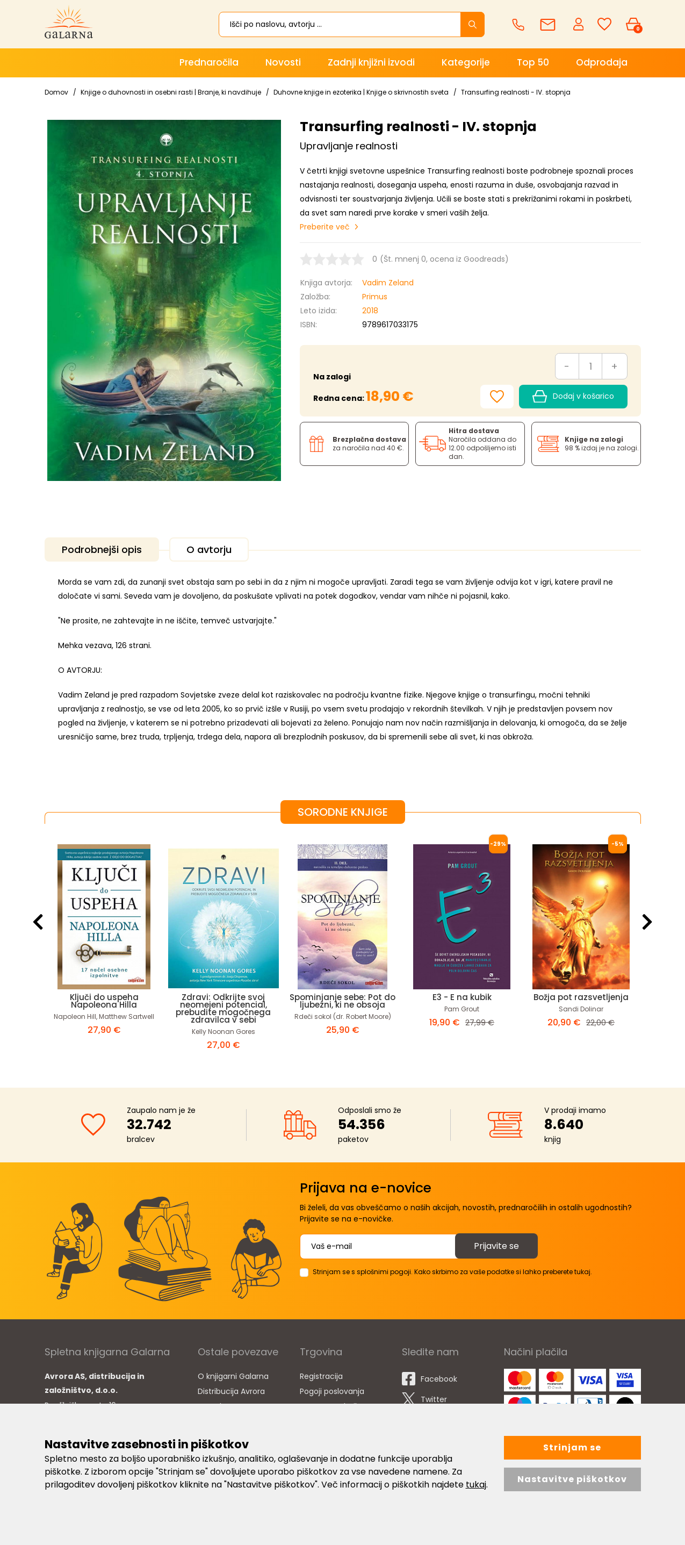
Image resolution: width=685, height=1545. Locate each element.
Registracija (321, 1376)
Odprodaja (602, 62)
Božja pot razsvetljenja (581, 997)
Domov (56, 92)
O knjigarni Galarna (233, 1376)
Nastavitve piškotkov (572, 1479)
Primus (374, 296)
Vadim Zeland (388, 282)
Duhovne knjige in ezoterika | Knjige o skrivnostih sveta (361, 92)
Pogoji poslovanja (332, 1391)
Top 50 (533, 62)
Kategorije (466, 62)
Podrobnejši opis (102, 549)
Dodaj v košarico (573, 396)
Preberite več (325, 226)
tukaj (476, 1484)
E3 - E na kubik (462, 997)
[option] (104, 947)
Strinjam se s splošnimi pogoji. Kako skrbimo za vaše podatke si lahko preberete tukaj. (452, 1271)
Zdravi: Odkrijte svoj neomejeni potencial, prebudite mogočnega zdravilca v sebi (223, 1008)
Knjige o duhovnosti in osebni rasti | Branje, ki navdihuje (171, 92)
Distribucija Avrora (231, 1391)
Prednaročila (209, 62)
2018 (370, 310)
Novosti (283, 62)
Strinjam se (572, 1447)
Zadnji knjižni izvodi (371, 62)
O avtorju (209, 549)
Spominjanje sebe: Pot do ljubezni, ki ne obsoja (342, 1000)
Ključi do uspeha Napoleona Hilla (104, 1000)
